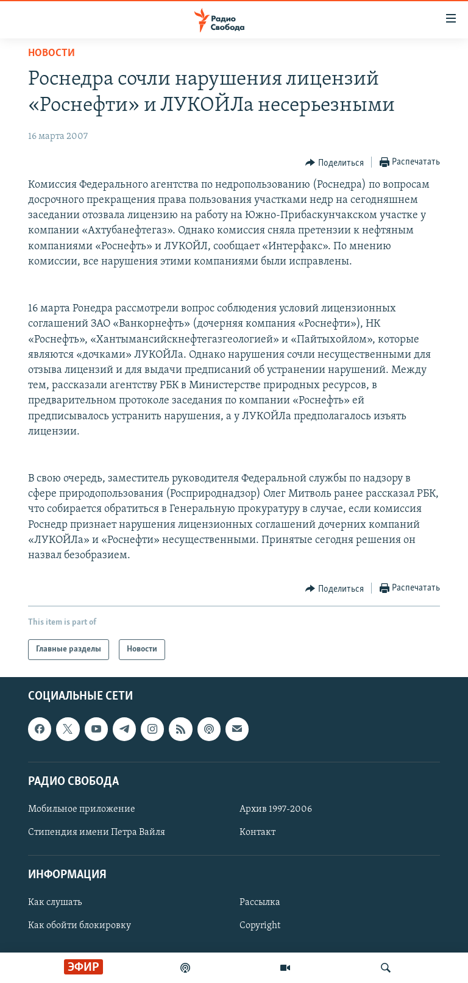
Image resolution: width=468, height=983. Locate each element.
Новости (51, 53)
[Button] (334, 162)
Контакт (257, 832)
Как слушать (55, 903)
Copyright (259, 926)
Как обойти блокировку (79, 926)
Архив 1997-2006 (275, 809)
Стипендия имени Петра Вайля (96, 832)
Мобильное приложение (81, 809)
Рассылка (259, 903)
